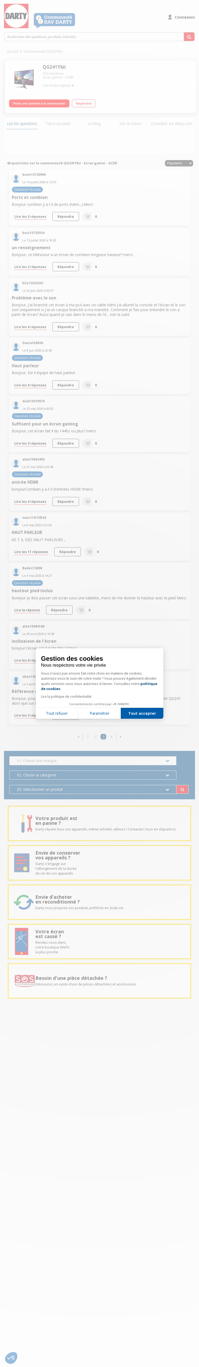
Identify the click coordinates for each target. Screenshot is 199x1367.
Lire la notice (130, 124)
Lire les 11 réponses (31, 552)
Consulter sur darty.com (171, 124)
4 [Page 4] (111, 736)
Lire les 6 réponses (30, 385)
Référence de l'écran (34, 691)
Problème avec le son (34, 298)
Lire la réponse (27, 610)
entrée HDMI (25, 482)
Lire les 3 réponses (30, 443)
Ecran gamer (52, 77)
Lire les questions (22, 124)
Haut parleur (25, 366)
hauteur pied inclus (32, 590)
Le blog (94, 124)
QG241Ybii (54, 67)
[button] (78, 737)
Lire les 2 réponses (30, 267)
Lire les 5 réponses (30, 216)
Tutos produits (58, 124)
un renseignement (31, 247)
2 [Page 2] (95, 736)
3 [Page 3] (103, 736)
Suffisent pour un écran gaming (45, 424)
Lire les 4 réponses (30, 327)
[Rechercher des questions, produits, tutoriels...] (189, 36)
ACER (69, 77)
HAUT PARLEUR (27, 532)
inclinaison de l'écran (34, 641)
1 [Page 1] (88, 736)
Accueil (12, 51)
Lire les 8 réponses (30, 660)
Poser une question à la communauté (39, 103)
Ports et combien (30, 197)
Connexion (185, 17)
